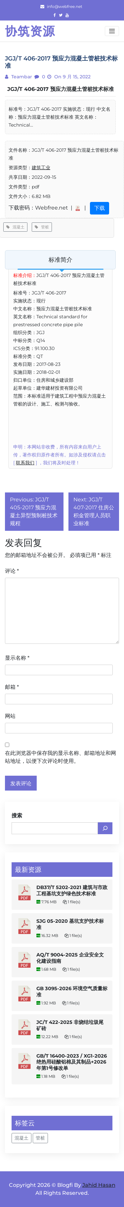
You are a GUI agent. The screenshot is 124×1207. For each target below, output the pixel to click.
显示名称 (17, 658)
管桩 (42, 226)
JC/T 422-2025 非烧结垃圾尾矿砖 (69, 1025)
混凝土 (15, 226)
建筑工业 (41, 168)
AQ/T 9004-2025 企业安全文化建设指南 (70, 958)
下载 (99, 208)
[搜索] (105, 828)
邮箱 (12, 687)
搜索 (17, 815)
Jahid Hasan (98, 1185)
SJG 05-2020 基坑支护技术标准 (70, 924)
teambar (21, 77)
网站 (10, 716)
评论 (12, 571)
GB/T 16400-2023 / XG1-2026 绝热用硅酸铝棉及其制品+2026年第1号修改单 (71, 1062)
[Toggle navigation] (112, 31)
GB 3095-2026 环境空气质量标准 (71, 992)
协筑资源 (30, 31)
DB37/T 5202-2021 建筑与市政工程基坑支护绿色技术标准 (71, 890)
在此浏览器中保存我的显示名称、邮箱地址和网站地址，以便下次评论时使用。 (60, 757)
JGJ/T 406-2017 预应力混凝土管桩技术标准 (60, 89)
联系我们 (25, 463)
